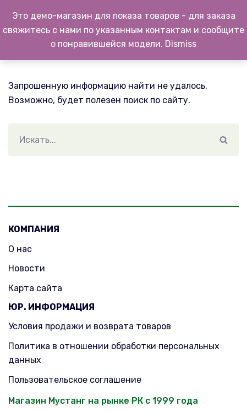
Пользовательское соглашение (74, 379)
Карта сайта (35, 288)
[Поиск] (108, 140)
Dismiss (180, 44)
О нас (20, 249)
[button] (223, 140)
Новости (26, 268)
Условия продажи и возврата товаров (89, 326)
